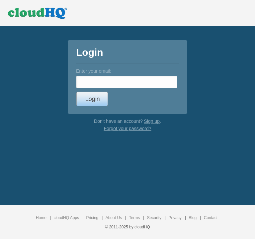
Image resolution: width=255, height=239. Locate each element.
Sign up (152, 121)
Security (154, 217)
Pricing (92, 217)
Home (41, 217)
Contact (210, 217)
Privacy (174, 217)
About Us (114, 217)
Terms (134, 217)
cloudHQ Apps (66, 217)
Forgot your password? (127, 128)
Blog (193, 217)
